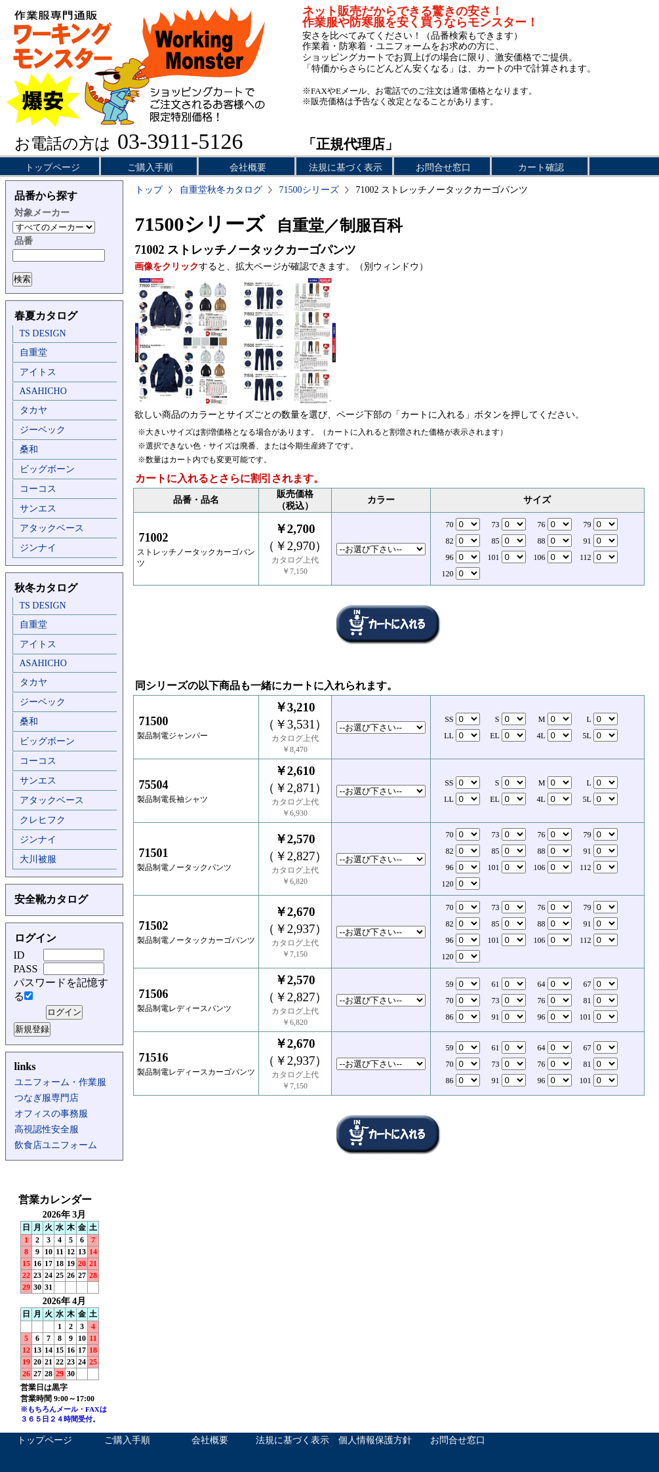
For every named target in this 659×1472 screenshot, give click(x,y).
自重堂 (33, 352)
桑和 (29, 449)
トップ (149, 190)
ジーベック (43, 430)
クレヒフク (43, 820)
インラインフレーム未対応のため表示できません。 (64, 1311)
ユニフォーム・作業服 (60, 1082)
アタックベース (52, 528)
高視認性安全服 (46, 1129)
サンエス (38, 508)
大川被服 (38, 859)
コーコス (38, 489)
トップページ (52, 167)
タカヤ (33, 410)
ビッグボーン (47, 469)
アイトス (38, 372)
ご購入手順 (150, 167)
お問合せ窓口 (443, 167)
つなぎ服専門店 (46, 1098)
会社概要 (248, 167)
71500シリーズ (309, 190)
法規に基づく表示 (345, 167)
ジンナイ (38, 548)
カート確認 (541, 167)
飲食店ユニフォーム (55, 1145)
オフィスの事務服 (51, 1114)
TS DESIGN (43, 333)
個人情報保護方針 (375, 1440)
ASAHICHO (43, 391)
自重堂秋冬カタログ (221, 190)
